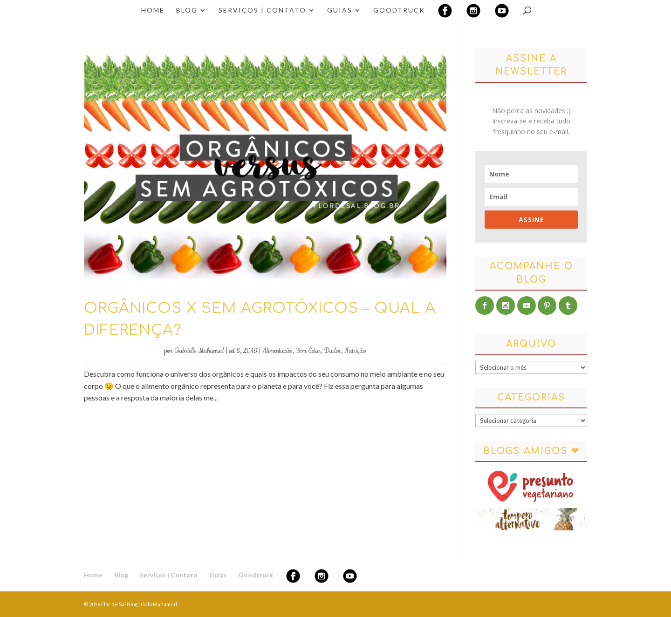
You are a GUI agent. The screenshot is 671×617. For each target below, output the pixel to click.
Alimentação (277, 351)
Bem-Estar (308, 351)
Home (152, 10)
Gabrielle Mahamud (199, 351)
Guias (339, 10)
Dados (332, 351)
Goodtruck (399, 10)
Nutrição (355, 351)
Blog (187, 10)
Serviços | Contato (262, 10)
